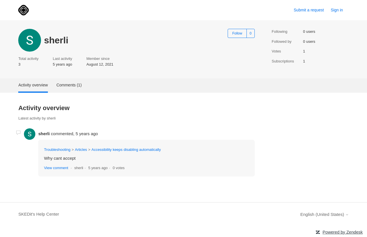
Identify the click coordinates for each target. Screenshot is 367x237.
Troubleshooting (57, 149)
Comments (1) (69, 85)
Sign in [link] (337, 10)
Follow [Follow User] (237, 33)
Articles (81, 149)
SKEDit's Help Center (38, 214)
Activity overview (33, 85)
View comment (56, 168)
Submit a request (309, 10)
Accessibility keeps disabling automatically (126, 149)
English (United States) (324, 214)
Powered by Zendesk (343, 232)
